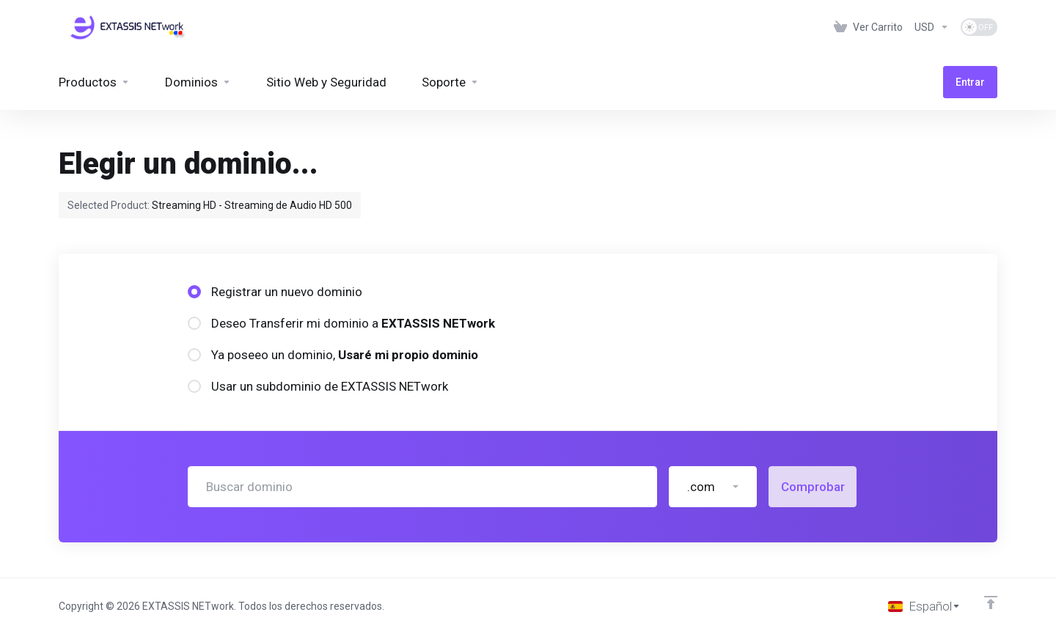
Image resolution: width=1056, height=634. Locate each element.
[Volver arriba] (990, 602)
